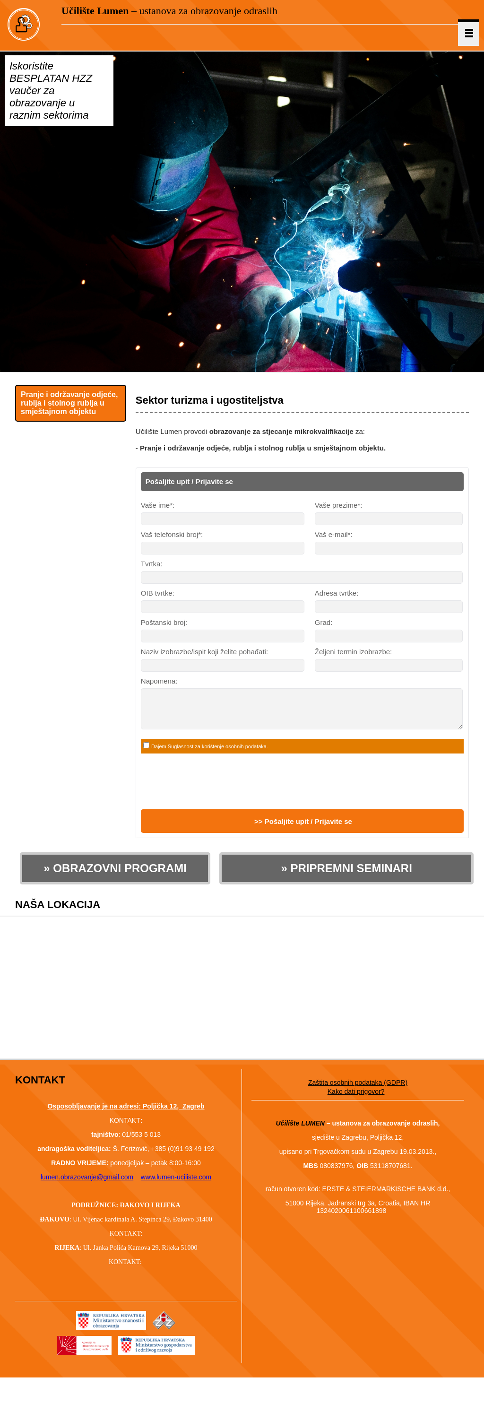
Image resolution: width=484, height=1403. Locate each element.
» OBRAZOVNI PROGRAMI (115, 875)
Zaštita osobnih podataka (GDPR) (357, 1089)
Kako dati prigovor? (356, 1098)
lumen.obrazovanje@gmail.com (87, 1184)
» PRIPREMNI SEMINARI (346, 875)
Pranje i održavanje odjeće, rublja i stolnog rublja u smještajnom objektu (69, 403)
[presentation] (213, 788)
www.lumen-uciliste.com (176, 1184)
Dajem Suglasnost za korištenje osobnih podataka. (209, 753)
